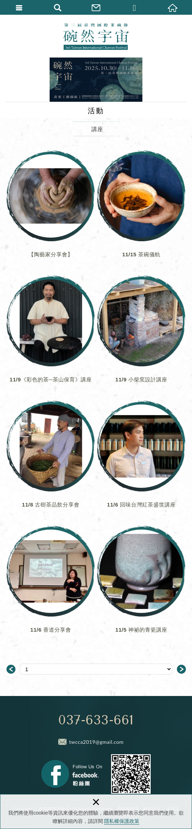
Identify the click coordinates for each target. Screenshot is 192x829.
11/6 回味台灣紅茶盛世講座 (141, 460)
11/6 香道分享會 (50, 585)
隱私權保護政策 (122, 821)
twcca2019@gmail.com (96, 742)
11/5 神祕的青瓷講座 (141, 585)
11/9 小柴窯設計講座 (141, 335)
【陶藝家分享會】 (50, 209)
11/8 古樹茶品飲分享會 (50, 460)
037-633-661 (96, 720)
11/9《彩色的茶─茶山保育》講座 (50, 335)
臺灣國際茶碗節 (96, 36)
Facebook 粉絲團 (71, 774)
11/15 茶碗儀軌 (141, 209)
